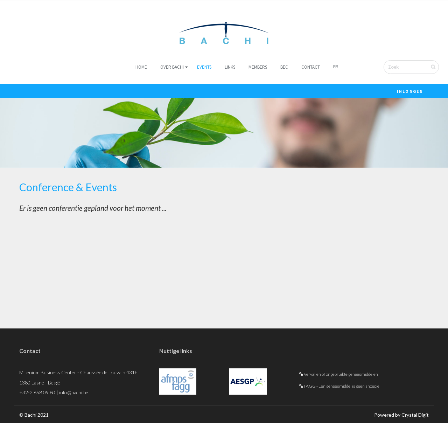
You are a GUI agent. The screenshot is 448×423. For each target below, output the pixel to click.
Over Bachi (172, 67)
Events (204, 67)
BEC (284, 67)
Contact (310, 67)
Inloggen (410, 91)
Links (230, 67)
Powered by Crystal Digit (401, 415)
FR (335, 67)
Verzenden (437, 67)
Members (257, 67)
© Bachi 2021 (34, 415)
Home (141, 67)
